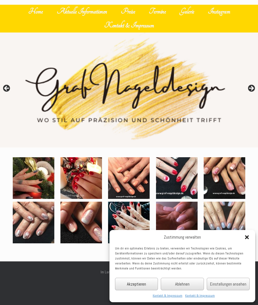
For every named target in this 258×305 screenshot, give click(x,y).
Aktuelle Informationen (82, 11)
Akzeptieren (136, 284)
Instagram (219, 11)
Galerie (187, 11)
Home (35, 11)
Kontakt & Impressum (167, 295)
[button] (247, 237)
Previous (7, 88)
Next (251, 88)
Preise (128, 11)
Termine (157, 11)
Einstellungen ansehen (228, 284)
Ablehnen (182, 284)
